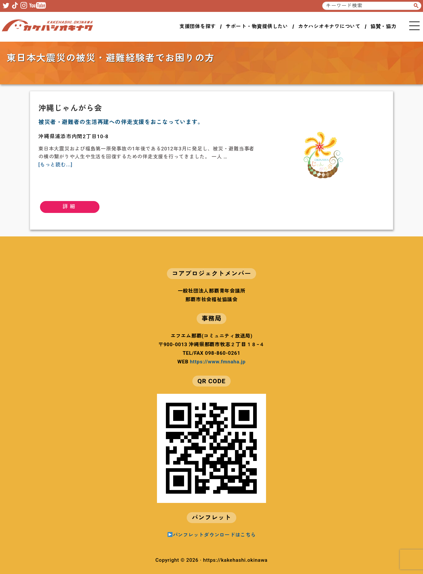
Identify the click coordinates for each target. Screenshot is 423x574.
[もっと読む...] (55, 165)
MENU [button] (414, 25)
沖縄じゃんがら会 (70, 108)
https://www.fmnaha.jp (218, 362)
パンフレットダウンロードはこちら (212, 535)
